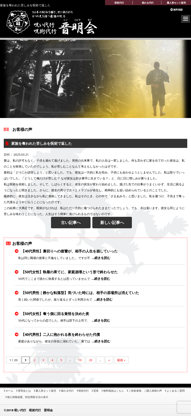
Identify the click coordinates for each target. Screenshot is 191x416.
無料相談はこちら (113, 390)
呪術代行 (119, 2)
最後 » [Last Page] (121, 360)
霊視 (95, 390)
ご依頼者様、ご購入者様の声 (145, 390)
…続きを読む (101, 258)
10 (80, 360)
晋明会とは (24, 390)
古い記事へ (71, 222)
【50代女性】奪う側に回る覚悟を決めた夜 (54, 313)
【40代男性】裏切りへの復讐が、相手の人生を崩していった (69, 251)
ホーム (9, 390)
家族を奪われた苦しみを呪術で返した (41, 143)
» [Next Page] (109, 360)
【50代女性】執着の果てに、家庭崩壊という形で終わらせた (69, 271)
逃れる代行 (148, 2)
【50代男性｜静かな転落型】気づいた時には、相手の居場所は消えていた (79, 292)
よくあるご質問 (176, 390)
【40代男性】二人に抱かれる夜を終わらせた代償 (60, 334)
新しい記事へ (112, 222)
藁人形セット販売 (176, 2)
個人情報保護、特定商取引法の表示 (27, 397)
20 (90, 360)
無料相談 (178, 9)
